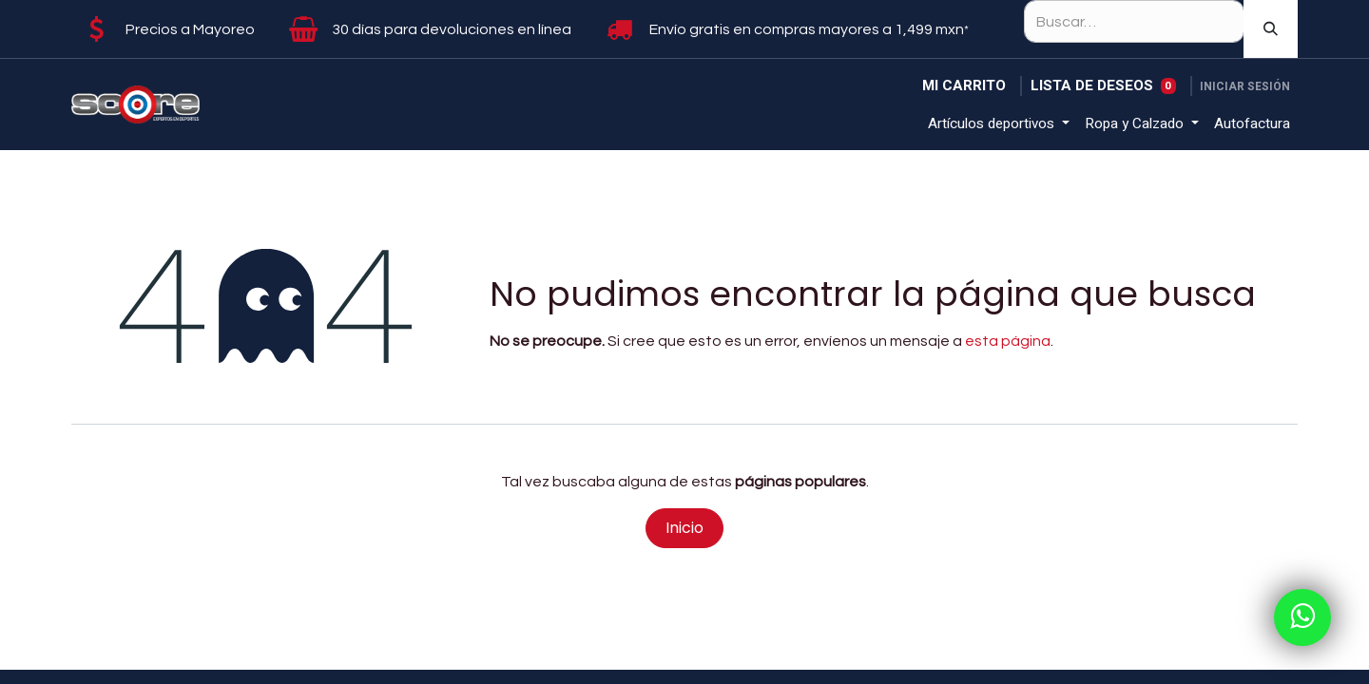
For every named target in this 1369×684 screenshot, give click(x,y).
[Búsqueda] (1271, 29)
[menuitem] (998, 123)
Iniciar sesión (1245, 86)
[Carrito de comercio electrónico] (964, 85)
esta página (1008, 341)
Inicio (684, 528)
